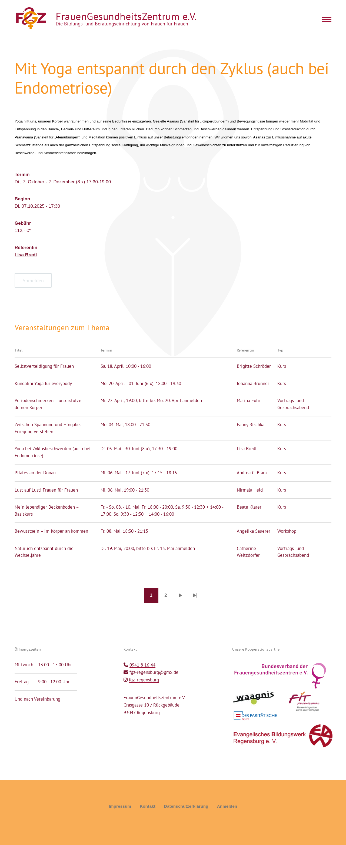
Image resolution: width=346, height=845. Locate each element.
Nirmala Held (250, 490)
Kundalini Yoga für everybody (43, 383)
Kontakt (147, 806)
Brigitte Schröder (254, 366)
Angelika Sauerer (253, 531)
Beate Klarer (249, 507)
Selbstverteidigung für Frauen (44, 366)
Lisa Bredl (26, 254)
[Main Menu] (325, 19)
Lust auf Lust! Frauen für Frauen (46, 490)
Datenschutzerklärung (186, 806)
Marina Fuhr (248, 400)
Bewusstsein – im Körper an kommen (51, 531)
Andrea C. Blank (252, 473)
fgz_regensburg (144, 680)
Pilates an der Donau (35, 473)
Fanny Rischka (250, 425)
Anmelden (227, 806)
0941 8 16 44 (142, 665)
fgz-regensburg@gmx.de (153, 672)
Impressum (120, 806)
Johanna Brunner (253, 383)
